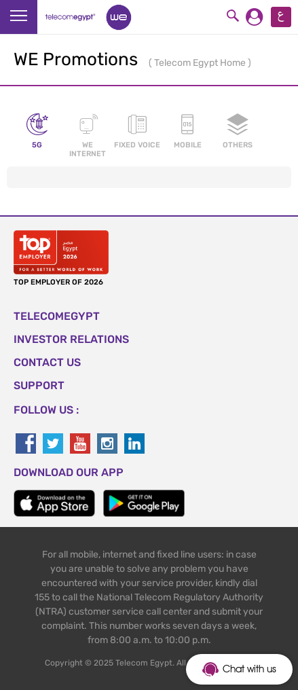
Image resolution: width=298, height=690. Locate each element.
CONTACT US (47, 362)
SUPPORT (39, 385)
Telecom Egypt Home (201, 63)
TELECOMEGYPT (57, 316)
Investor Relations (71, 339)
